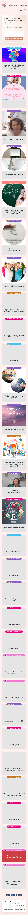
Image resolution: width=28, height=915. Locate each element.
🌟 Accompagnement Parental (14, 318)
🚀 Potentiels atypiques (14, 47)
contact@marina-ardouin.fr (10, 905)
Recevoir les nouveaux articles (14, 38)
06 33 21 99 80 (20, 905)
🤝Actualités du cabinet (14, 111)
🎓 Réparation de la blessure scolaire (14, 655)
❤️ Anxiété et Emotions (14, 293)
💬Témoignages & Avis (14, 75)
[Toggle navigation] (25, 10)
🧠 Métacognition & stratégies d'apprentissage (14, 182)
